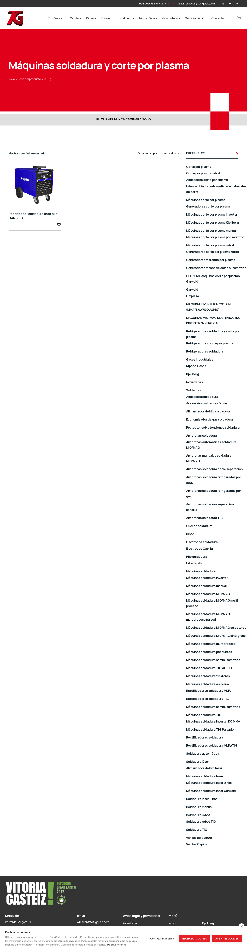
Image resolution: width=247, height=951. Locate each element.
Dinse (90, 18)
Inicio (12, 79)
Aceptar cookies (226, 938)
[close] (241, 926)
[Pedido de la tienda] (158, 153)
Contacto (217, 18)
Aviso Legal (130, 923)
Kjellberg (126, 18)
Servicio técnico (195, 18)
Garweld (106, 18)
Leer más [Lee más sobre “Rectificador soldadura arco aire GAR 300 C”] (59, 224)
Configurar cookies (162, 938)
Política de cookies (116, 944)
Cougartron (170, 18)
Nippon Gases (148, 18)
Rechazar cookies (194, 938)
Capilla (74, 18)
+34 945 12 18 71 (159, 3)
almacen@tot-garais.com (200, 3)
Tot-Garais (55, 18)
